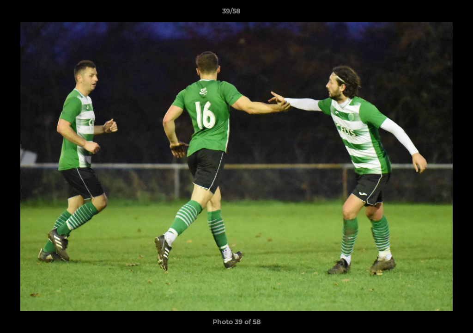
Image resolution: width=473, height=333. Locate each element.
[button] (434, 13)
